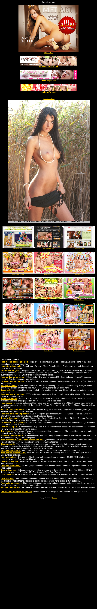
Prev (45, 99)
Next (53, 99)
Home (49, 99)
